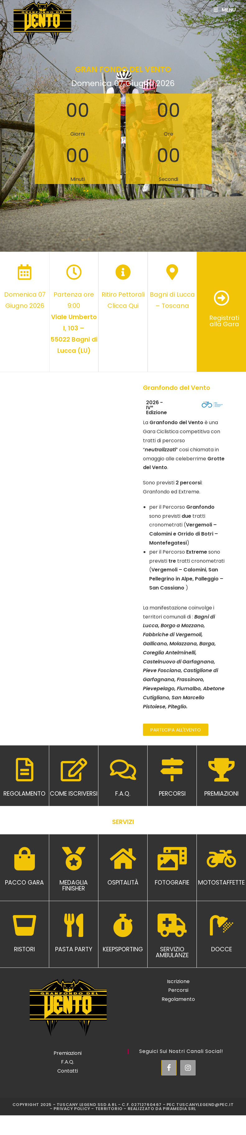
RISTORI (24, 949)
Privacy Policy (72, 1109)
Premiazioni (68, 1053)
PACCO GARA (24, 882)
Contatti (67, 1070)
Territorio (109, 1109)
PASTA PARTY (73, 949)
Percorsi (178, 990)
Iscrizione (178, 981)
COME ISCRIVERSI (73, 793)
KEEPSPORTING (123, 949)
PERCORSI (172, 793)
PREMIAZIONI (221, 793)
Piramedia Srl (179, 1109)
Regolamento (178, 999)
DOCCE (221, 949)
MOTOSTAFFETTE (221, 882)
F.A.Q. (122, 793)
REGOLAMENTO (24, 793)
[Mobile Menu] (225, 9)
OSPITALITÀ (123, 882)
